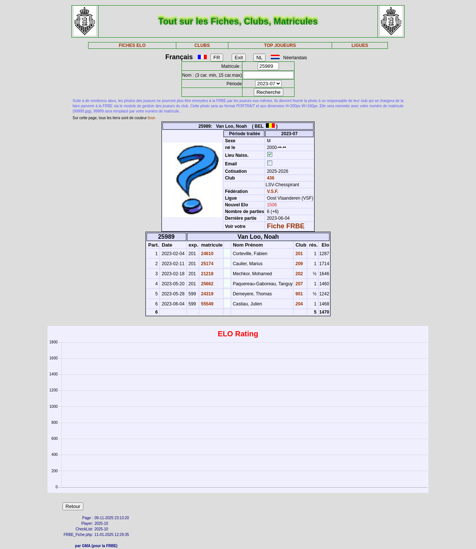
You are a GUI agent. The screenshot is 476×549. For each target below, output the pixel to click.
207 (298, 283)
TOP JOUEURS (280, 45)
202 (298, 273)
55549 (206, 304)
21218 (206, 273)
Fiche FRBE (286, 226)
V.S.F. (273, 191)
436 (270, 178)
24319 (206, 293)
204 (298, 304)
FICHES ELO (132, 45)
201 (298, 253)
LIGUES (359, 45)
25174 (206, 263)
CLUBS (202, 45)
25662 (206, 283)
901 (298, 293)
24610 (206, 253)
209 (298, 263)
